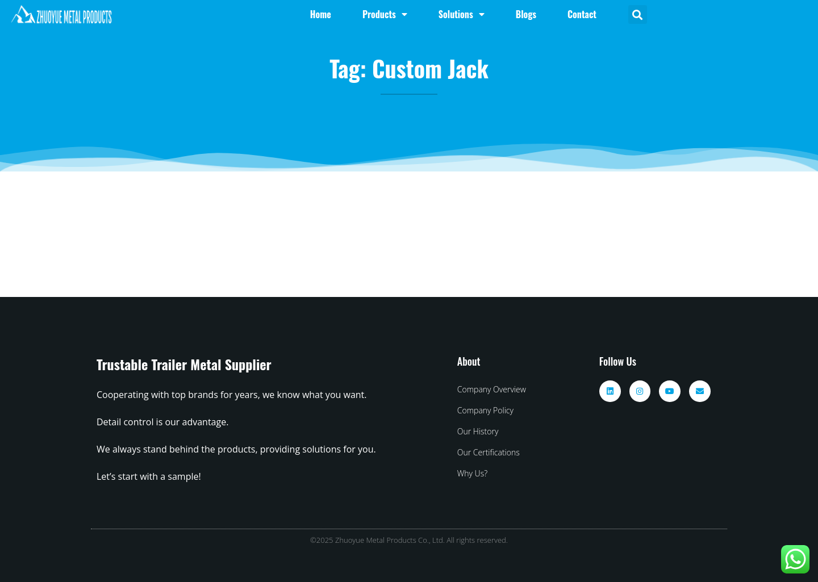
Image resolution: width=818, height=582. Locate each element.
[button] (637, 14)
